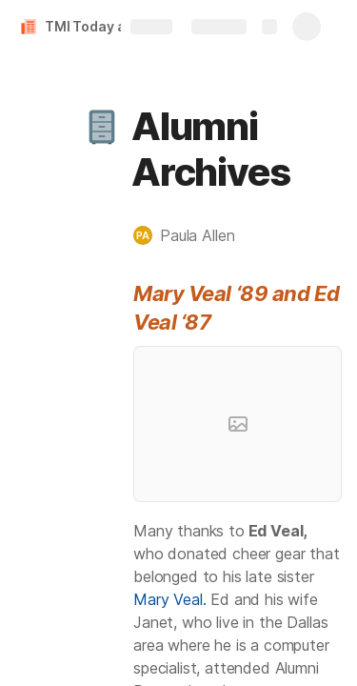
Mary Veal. (169, 599)
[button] (102, 127)
